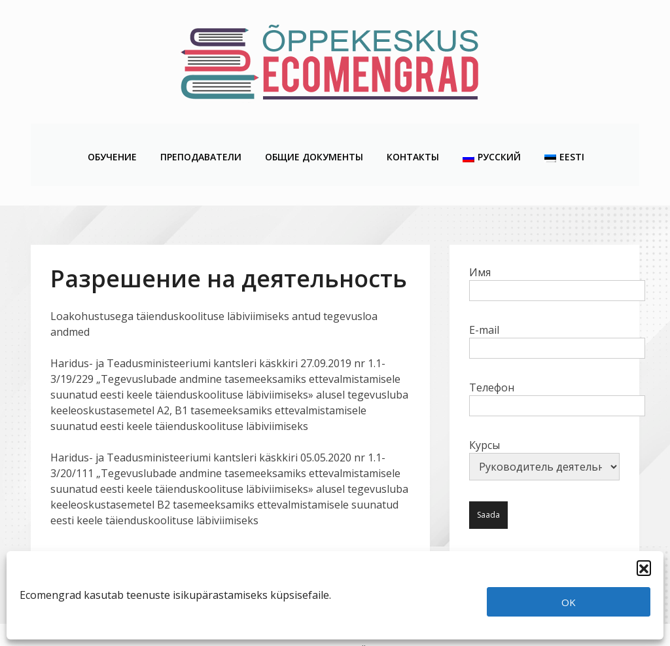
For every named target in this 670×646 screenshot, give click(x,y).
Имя (557, 248)
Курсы (544, 426)
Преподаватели (200, 138)
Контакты (412, 138)
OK (568, 602)
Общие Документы (313, 138)
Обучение (111, 138)
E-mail (557, 306)
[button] (643, 567)
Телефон (557, 364)
